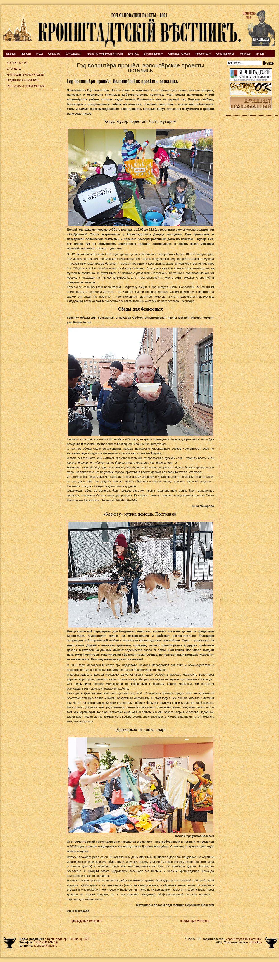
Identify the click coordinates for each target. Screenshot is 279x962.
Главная (11, 53)
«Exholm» (255, 942)
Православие (203, 53)
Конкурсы (245, 53)
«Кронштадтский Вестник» (244, 939)
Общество (54, 53)
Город (39, 53)
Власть (260, 53)
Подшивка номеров (23, 80)
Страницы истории (179, 53)
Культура (133, 53)
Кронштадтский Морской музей (105, 53)
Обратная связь (225, 53)
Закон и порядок (153, 53)
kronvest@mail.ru (45, 945)
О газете (14, 68)
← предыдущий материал (84, 921)
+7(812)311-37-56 (46, 942)
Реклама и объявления (26, 86)
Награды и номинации (25, 74)
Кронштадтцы (73, 53)
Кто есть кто (17, 63)
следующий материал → (197, 921)
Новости (26, 53)
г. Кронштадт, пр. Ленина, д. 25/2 (67, 939)
